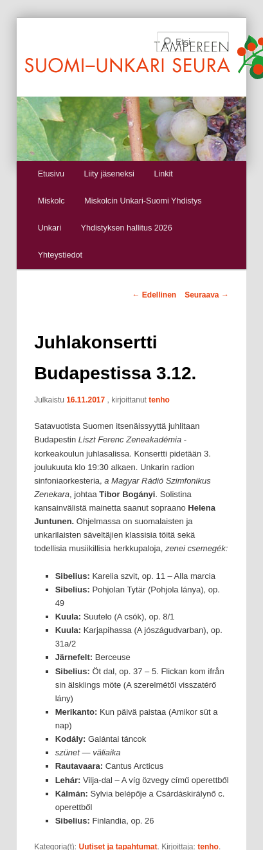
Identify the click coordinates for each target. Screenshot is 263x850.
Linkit (163, 173)
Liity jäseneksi (109, 173)
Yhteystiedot (60, 255)
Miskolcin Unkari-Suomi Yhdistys (142, 200)
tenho (159, 399)
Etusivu (51, 173)
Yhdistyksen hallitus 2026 (126, 227)
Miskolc (51, 200)
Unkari (49, 227)
